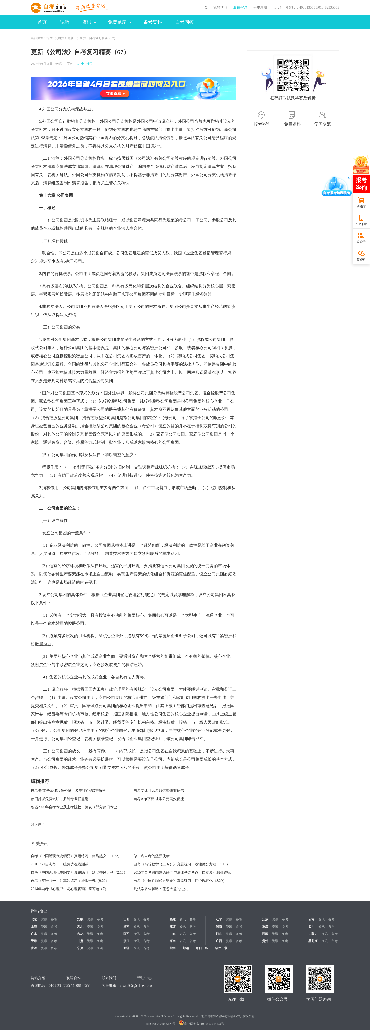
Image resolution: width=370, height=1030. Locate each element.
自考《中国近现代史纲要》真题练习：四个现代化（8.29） (180, 881)
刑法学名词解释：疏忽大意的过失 (161, 889)
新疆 (126, 948)
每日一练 (202, 948)
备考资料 (152, 22)
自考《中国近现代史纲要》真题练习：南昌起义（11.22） (76, 856)
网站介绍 (38, 978)
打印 (88, 63)
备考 (54, 919)
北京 (34, 919)
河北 (219, 934)
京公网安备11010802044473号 (201, 1024)
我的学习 (220, 8)
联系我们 (109, 978)
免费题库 (119, 22)
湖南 (219, 926)
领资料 (361, 259)
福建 (173, 919)
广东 (34, 934)
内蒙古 (313, 934)
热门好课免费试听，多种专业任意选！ (61, 799)
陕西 (126, 934)
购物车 (361, 206)
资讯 (89, 22)
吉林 (80, 934)
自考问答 (184, 22)
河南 (173, 941)
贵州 (265, 941)
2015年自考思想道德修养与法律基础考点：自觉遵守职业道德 (182, 872)
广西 (219, 941)
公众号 (361, 242)
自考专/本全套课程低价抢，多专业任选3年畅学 (68, 791)
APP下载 (361, 224)
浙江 (126, 941)
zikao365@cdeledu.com (137, 986)
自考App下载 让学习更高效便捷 (159, 799)
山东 (173, 934)
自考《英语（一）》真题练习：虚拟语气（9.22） (70, 881)
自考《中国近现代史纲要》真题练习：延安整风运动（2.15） (79, 872)
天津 (34, 941)
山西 (126, 919)
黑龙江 (313, 941)
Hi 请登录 (240, 8)
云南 (311, 919)
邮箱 (186, 948)
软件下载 (221, 948)
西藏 (265, 934)
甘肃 (80, 941)
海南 (126, 926)
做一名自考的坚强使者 (152, 856)
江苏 (265, 919)
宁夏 (80, 948)
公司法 (59, 38)
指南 (173, 948)
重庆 (265, 926)
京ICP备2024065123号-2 (162, 1024)
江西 (173, 926)
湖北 (80, 926)
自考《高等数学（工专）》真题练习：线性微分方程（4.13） (182, 864)
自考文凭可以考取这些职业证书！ (161, 791)
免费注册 (260, 8)
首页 (42, 22)
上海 (34, 926)
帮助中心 (144, 978)
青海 (34, 948)
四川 (311, 926)
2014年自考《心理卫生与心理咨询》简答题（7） (69, 889)
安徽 (80, 919)
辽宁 (219, 919)
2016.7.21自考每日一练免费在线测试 (59, 864)
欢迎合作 (73, 978)
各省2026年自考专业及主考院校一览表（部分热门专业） (76, 807)
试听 (64, 22)
